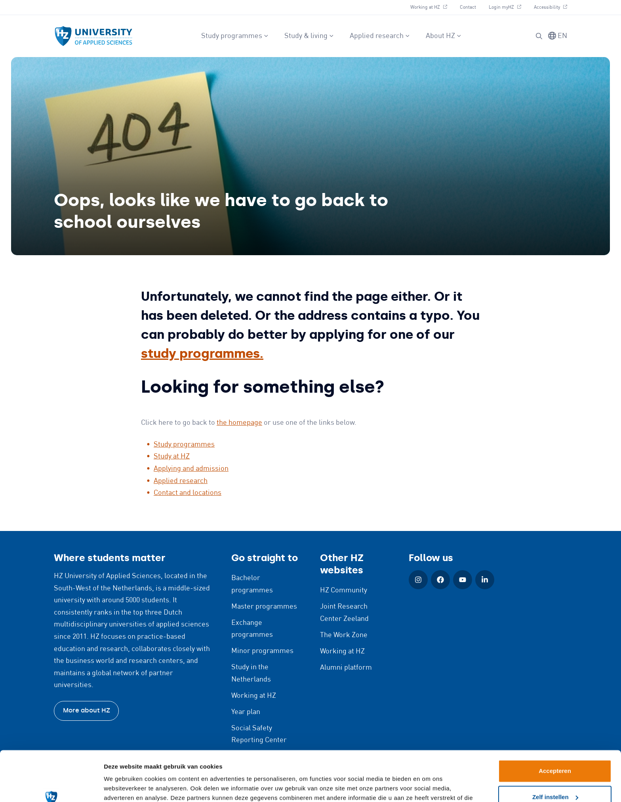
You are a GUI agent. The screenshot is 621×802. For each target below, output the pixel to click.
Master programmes (264, 606)
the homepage (239, 422)
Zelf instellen (555, 753)
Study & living (309, 36)
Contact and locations (187, 492)
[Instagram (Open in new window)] (418, 579)
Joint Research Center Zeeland (344, 613)
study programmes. (202, 353)
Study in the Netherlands (251, 673)
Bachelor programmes (252, 584)
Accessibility (550, 6)
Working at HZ (431, 6)
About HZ (443, 36)
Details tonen (122, 786)
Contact (468, 7)
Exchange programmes (252, 629)
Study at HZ (172, 456)
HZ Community (343, 590)
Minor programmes (262, 651)
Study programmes (235, 36)
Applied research (380, 36)
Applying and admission (191, 468)
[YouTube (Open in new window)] (462, 579)
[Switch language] (557, 36)
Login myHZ (508, 6)
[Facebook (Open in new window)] (440, 579)
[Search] (539, 36)
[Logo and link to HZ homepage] (93, 36)
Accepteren (555, 728)
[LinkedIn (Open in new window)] (484, 579)
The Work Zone (344, 635)
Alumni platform (346, 667)
